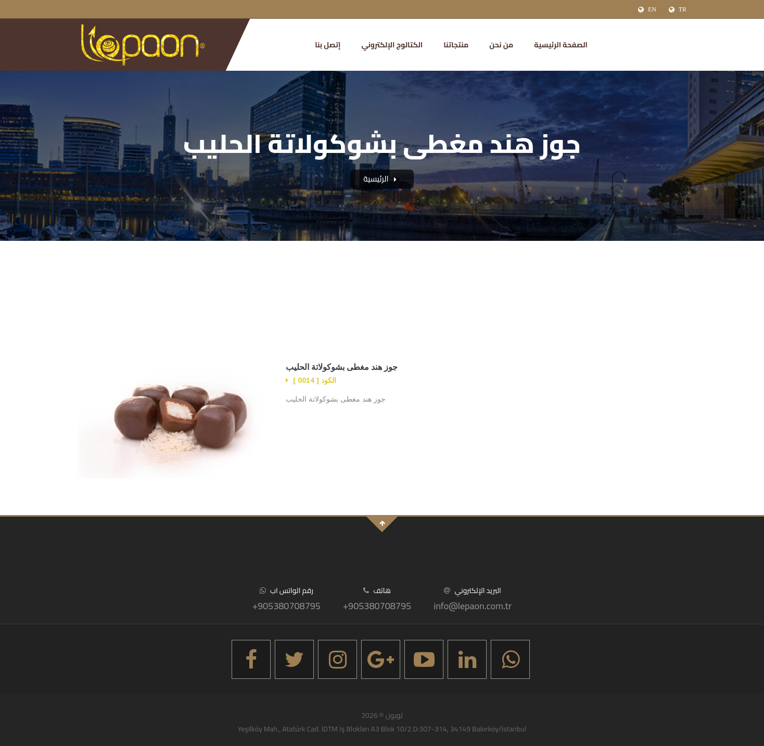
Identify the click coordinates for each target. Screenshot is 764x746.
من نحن (501, 45)
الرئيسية (375, 179)
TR (677, 9)
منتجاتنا (455, 45)
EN (647, 9)
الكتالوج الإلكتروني (392, 45)
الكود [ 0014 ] (311, 380)
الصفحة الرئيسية (561, 45)
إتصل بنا (327, 45)
